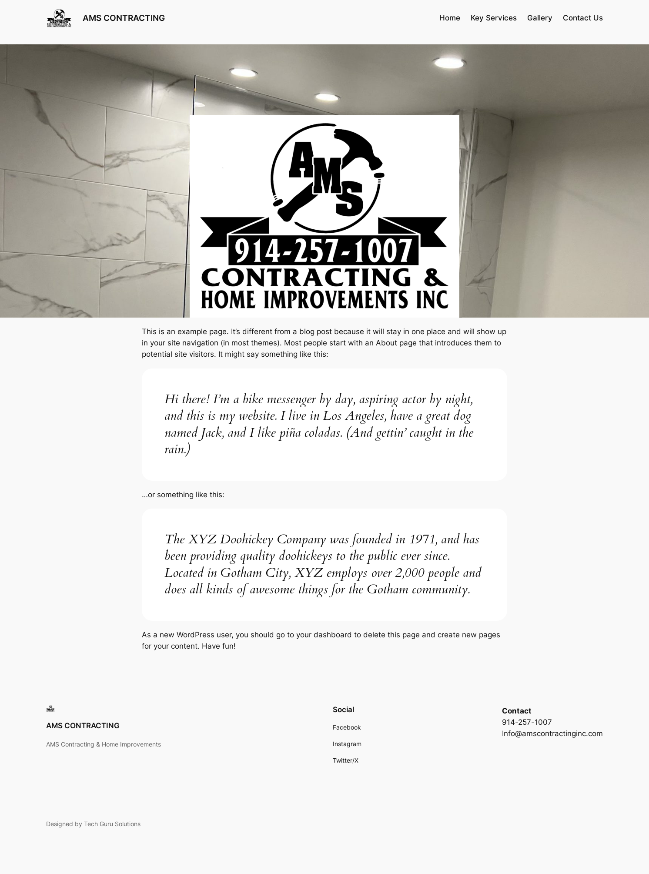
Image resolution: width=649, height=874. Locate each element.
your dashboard (324, 634)
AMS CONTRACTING (124, 18)
